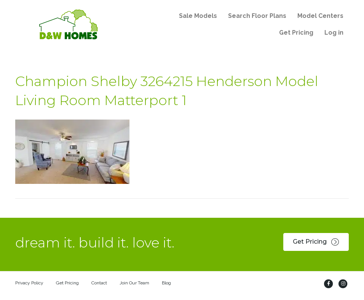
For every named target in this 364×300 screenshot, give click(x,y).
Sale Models (198, 15)
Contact (99, 283)
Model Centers (320, 15)
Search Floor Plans (257, 15)
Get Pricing (296, 32)
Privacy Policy (29, 283)
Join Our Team (134, 283)
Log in (333, 32)
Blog (166, 283)
